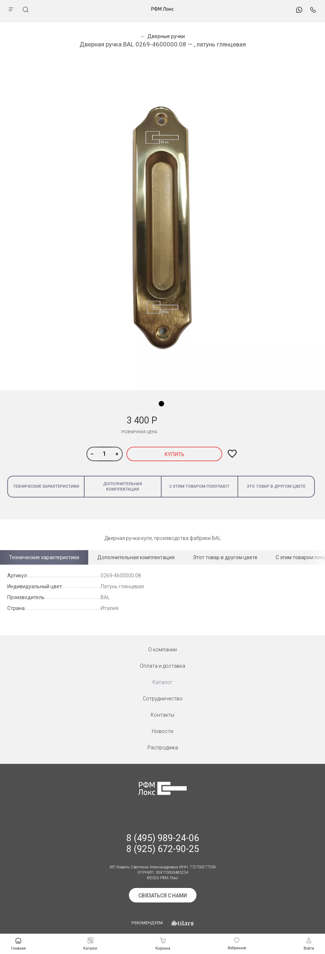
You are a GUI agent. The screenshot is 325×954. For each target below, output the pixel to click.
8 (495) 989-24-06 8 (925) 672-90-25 (162, 843)
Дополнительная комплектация (122, 487)
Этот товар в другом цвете (225, 557)
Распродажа (162, 747)
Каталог (162, 682)
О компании (162, 649)
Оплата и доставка (162, 666)
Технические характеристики (46, 486)
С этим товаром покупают (199, 486)
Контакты (162, 715)
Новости (162, 731)
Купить (174, 454)
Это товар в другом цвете (276, 486)
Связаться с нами (162, 895)
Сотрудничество (163, 698)
